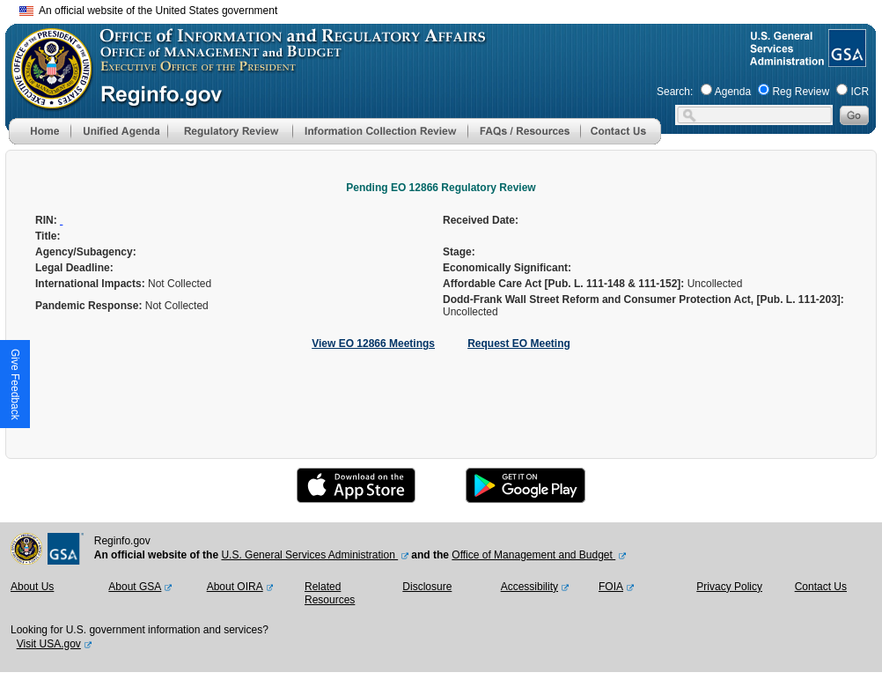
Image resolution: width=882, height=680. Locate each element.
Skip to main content (451, 8)
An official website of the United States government (148, 10)
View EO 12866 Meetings (373, 343)
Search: (675, 91)
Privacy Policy (729, 586)
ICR (859, 91)
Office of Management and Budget (533, 555)
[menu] (118, 131)
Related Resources (330, 593)
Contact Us (821, 586)
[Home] (39, 141)
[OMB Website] (45, 101)
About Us (32, 586)
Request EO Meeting (518, 343)
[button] (118, 131)
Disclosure (427, 586)
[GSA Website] (845, 60)
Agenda (733, 91)
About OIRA (235, 586)
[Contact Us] (620, 141)
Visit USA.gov (49, 644)
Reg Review (800, 91)
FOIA (611, 586)
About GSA (134, 586)
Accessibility (529, 586)
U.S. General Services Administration (309, 555)
